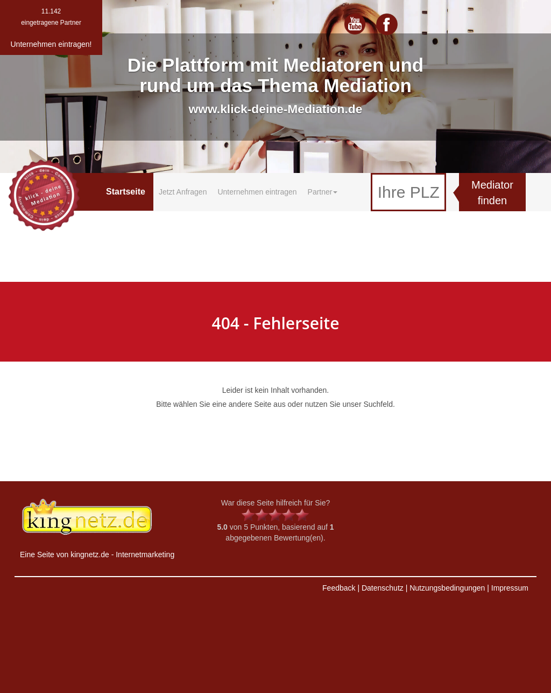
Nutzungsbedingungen (447, 588)
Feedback (338, 588)
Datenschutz (383, 588)
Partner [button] (323, 192)
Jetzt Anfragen (183, 192)
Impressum (509, 588)
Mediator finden (492, 192)
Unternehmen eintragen (256, 192)
